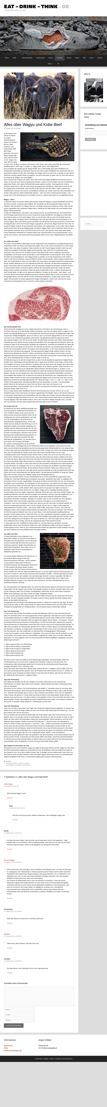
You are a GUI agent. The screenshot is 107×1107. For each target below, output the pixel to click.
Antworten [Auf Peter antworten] (15, 820)
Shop (51, 64)
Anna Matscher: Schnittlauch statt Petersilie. (18, 765)
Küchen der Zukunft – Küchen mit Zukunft (17, 763)
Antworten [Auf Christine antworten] (10, 973)
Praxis (51, 58)
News (77, 58)
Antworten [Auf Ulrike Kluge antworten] (10, 798)
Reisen (100, 58)
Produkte (60, 58)
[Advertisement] (94, 183)
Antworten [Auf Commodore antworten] (10, 923)
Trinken (68, 58)
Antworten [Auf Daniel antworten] (10, 849)
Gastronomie (40, 58)
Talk (84, 58)
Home (7, 58)
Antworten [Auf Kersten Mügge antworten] (10, 898)
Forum (91, 58)
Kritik (16, 58)
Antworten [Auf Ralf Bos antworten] (10, 948)
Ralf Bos (7, 934)
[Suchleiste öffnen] (58, 64)
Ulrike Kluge (8, 784)
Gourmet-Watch (27, 58)
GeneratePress (67, 1059)
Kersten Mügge (9, 860)
